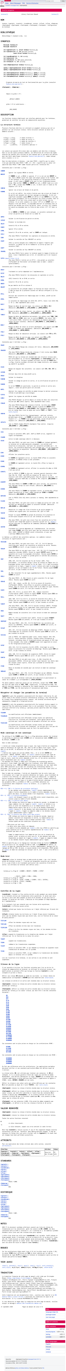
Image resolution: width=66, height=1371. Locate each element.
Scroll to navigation (8, 10)
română (48, 1352)
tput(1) (26, 1265)
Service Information (32, 3)
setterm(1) (12, 1265)
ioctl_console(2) (47, 1265)
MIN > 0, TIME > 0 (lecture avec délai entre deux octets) (20, 814)
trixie (47, 1329)
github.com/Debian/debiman (22, 1368)
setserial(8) (49, 977)
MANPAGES (7, 0)
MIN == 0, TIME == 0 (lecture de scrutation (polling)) (19, 788)
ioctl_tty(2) (13, 412)
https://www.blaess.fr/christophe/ (19, 1278)
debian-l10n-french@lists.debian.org (29, 1303)
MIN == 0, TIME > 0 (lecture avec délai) (14, 800)
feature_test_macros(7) (13, 84)
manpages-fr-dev (15, 5)
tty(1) (38, 1265)
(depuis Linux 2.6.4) (10, 258)
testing (48, 1334)
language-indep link (52, 1312)
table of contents (52, 1322)
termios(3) (4, 14)
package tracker (51, 1314)
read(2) (34, 566)
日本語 (48, 1349)
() (4, 1164)
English (48, 1344)
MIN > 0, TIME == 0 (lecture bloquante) (14, 795)
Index (7, 3)
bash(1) (53, 521)
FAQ (23, 3)
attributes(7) (6, 1145)
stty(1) (20, 1265)
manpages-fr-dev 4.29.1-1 (34, 1359)
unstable (8, 5)
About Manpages (15, 3)
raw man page (50, 1317)
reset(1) (5, 1265)
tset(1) (32, 1265)
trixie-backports (50, 1332)
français (48, 1347)
